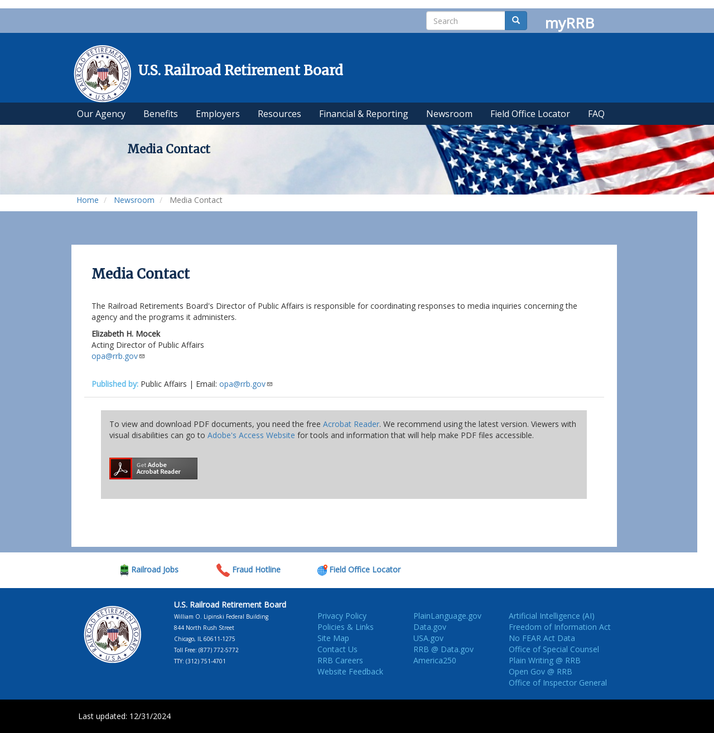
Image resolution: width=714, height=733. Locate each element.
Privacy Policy (341, 615)
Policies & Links (345, 627)
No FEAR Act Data (542, 638)
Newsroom (134, 200)
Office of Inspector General (558, 682)
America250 (434, 660)
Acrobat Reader (351, 424)
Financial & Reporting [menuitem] (363, 114)
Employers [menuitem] (218, 114)
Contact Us (337, 649)
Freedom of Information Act (560, 627)
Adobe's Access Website (251, 435)
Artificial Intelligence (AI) (552, 615)
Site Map (333, 638)
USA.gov (428, 638)
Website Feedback (350, 671)
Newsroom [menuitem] (449, 114)
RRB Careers (340, 660)
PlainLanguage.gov (447, 615)
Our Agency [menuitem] (101, 114)
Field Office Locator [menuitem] (530, 114)
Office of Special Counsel (554, 649)
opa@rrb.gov (118, 356)
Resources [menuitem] (279, 114)
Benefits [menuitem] (160, 114)
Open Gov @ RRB (540, 671)
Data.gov (429, 627)
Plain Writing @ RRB (545, 660)
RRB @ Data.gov (443, 649)
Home (87, 200)
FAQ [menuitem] (596, 114)
